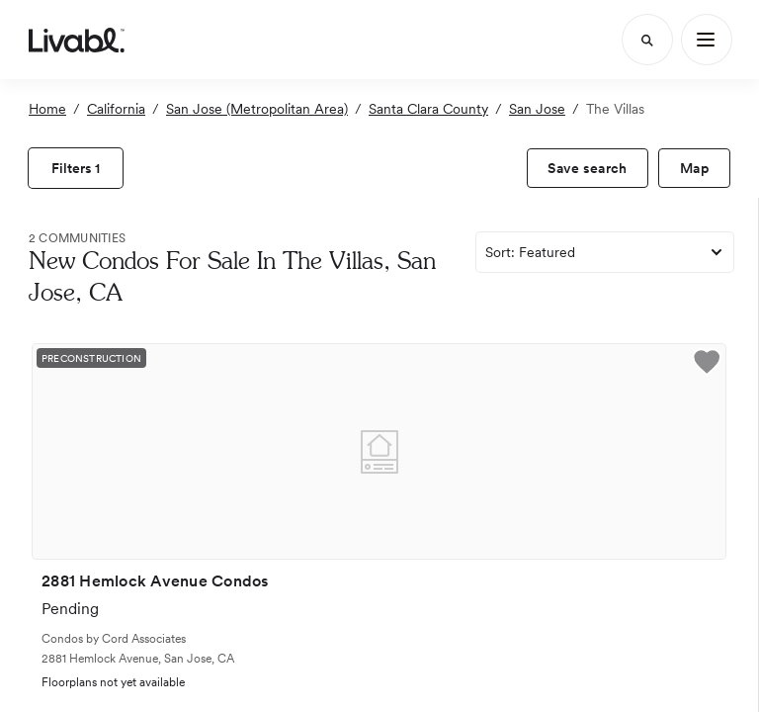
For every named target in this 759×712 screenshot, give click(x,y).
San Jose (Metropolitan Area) (257, 109)
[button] (706, 365)
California (116, 109)
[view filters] (76, 168)
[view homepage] (77, 39)
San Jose (537, 109)
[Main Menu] (706, 39)
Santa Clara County (428, 109)
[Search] (647, 39)
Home (47, 109)
